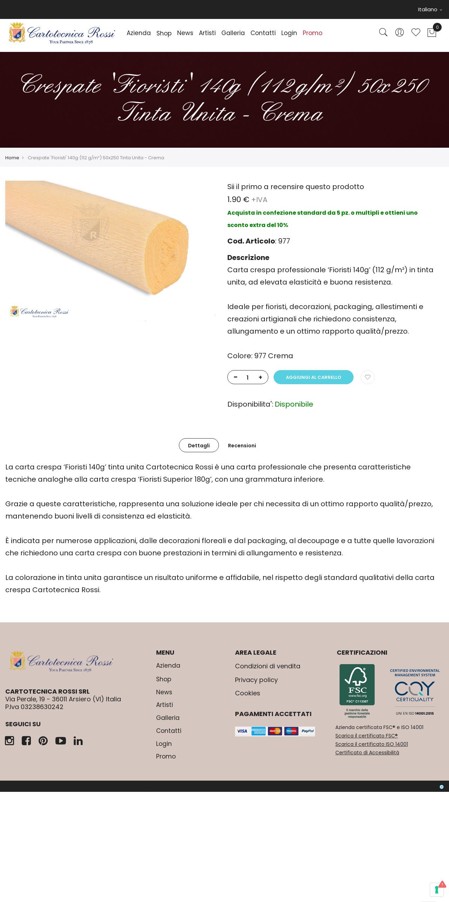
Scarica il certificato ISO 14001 (371, 744)
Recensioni (242, 445)
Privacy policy (256, 679)
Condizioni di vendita (267, 666)
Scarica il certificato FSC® (366, 735)
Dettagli (199, 445)
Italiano (430, 9)
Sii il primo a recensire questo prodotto (295, 187)
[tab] (199, 445)
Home (12, 157)
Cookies (247, 693)
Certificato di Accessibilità (367, 752)
